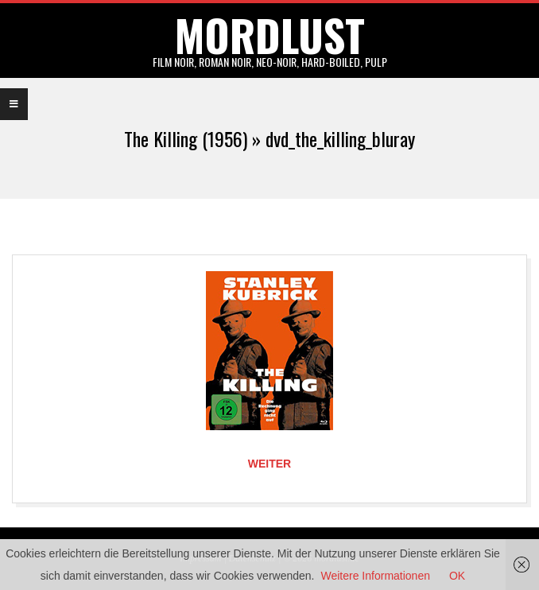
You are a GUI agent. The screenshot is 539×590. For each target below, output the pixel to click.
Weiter (269, 463)
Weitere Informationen (375, 575)
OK (457, 575)
